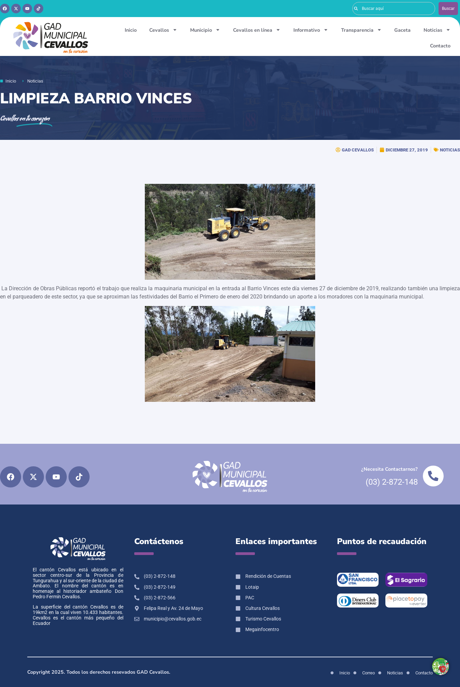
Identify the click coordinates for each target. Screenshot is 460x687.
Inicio (131, 30)
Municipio (205, 29)
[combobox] (393, 8)
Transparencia (361, 29)
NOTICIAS (450, 149)
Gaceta (402, 30)
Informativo (310, 29)
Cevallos (163, 29)
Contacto (440, 45)
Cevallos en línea (256, 29)
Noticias (437, 29)
